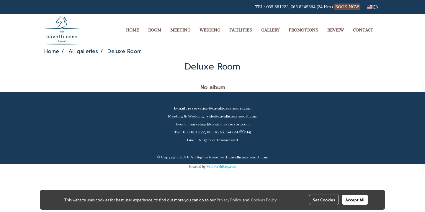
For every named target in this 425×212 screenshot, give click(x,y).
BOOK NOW (347, 7)
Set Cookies (324, 199)
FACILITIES (240, 30)
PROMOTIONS (303, 30)
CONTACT (363, 30)
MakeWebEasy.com (221, 167)
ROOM (154, 30)
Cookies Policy (264, 199)
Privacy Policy (229, 199)
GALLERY (270, 30)
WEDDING (210, 30)
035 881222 (277, 7)
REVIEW (335, 30)
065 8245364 (303, 7)
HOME (132, 30)
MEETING (180, 30)
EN (372, 7)
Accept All (354, 199)
